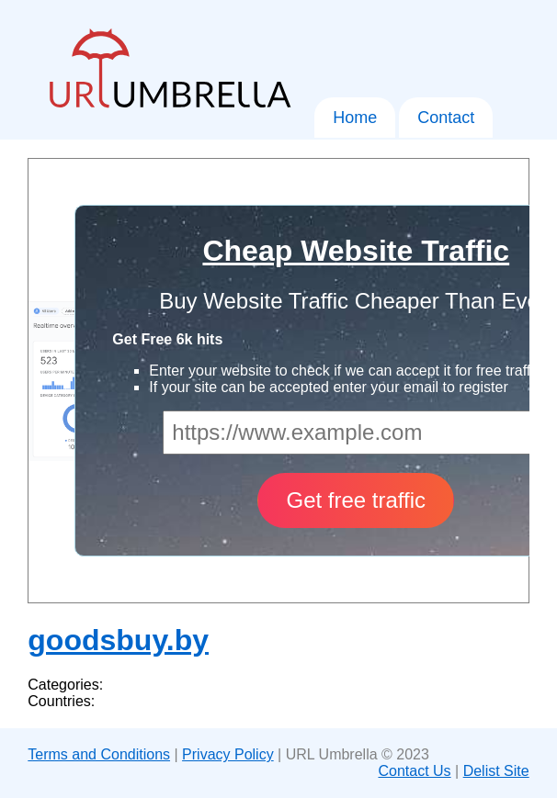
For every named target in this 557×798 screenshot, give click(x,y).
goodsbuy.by (118, 640)
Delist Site (496, 771)
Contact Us (414, 771)
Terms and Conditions (99, 754)
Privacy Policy (228, 754)
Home (355, 117)
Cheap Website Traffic (355, 250)
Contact (445, 117)
